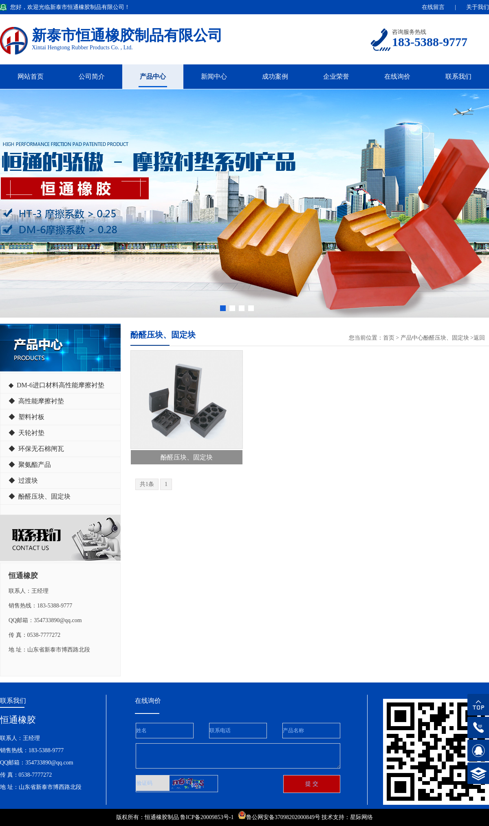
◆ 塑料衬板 (26, 416)
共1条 (147, 484)
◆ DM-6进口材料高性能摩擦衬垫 (56, 385)
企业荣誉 (336, 76)
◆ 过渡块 (23, 480)
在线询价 (397, 76)
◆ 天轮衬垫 (26, 432)
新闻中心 (214, 76)
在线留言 (433, 7)
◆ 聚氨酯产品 (30, 464)
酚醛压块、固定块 (446, 338)
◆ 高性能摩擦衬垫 (36, 401)
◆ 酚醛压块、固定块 (39, 496)
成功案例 (275, 76)
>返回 (477, 338)
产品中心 (153, 76)
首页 (388, 338)
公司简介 (92, 76)
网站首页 (31, 76)
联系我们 (458, 76)
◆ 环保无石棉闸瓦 (36, 448)
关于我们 (477, 7)
